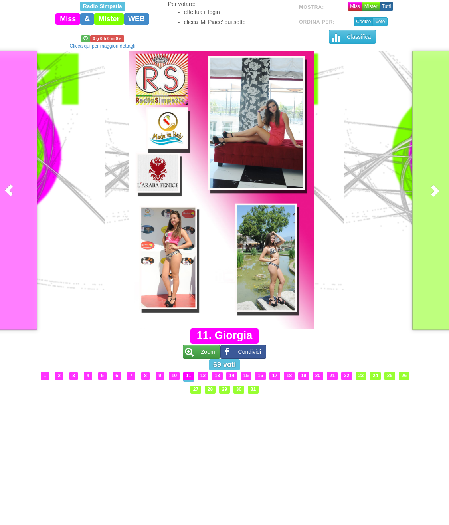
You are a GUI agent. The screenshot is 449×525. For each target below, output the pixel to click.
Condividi (241, 351)
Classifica (350, 36)
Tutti (386, 6)
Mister (371, 6)
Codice (363, 21)
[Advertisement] (224, 453)
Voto (380, 21)
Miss (355, 6)
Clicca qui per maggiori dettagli (102, 46)
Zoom (199, 351)
